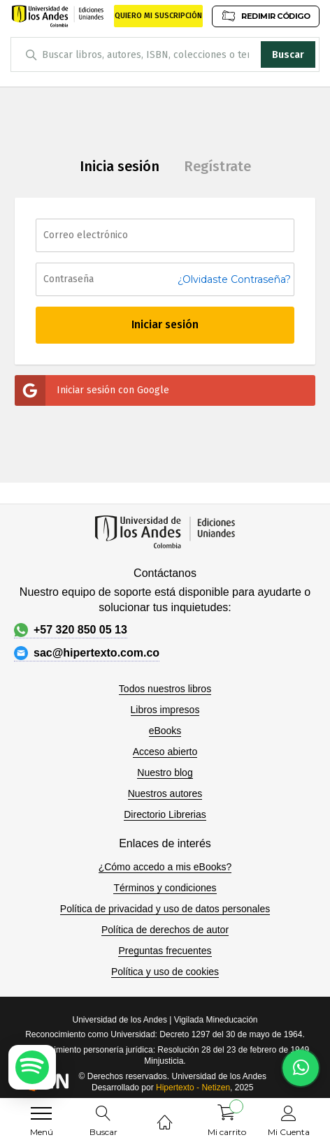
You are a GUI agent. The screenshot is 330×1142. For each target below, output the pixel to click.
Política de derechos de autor (165, 929)
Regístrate (217, 166)
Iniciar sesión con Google (92, 390)
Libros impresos (165, 709)
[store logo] (57, 16)
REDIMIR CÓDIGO (266, 16)
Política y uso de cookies (165, 971)
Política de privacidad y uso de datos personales (165, 908)
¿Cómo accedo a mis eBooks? (165, 866)
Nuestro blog (164, 772)
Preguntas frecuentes (164, 950)
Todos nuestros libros (165, 688)
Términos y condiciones (164, 887)
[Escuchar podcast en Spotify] (32, 1067)
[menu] (41, 1113)
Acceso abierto (165, 751)
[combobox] (165, 54)
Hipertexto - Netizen (193, 1087)
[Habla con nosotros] (300, 1068)
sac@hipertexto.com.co (86, 653)
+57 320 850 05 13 (70, 630)
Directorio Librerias (165, 814)
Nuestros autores (165, 793)
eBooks (165, 730)
